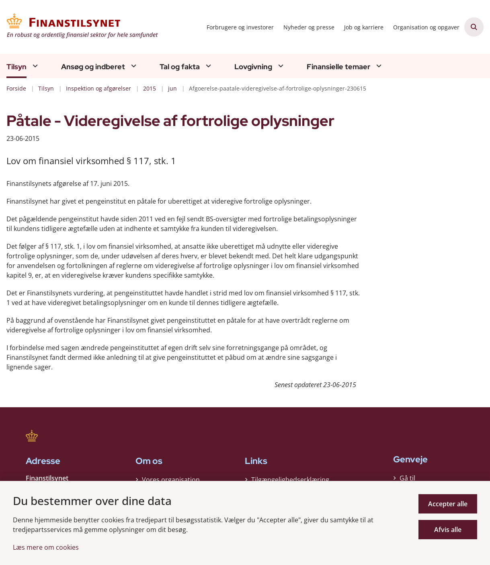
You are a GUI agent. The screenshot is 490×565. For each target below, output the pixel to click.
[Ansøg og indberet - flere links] (132, 66)
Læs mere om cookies (46, 547)
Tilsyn (16, 67)
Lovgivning (253, 67)
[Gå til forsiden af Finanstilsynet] (79, 27)
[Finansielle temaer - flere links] (377, 66)
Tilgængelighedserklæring (290, 477)
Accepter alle (447, 503)
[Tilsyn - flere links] (34, 66)
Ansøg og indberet (93, 67)
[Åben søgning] (474, 27)
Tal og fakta (180, 67)
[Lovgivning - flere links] (279, 66)
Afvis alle (447, 529)
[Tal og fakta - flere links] (207, 66)
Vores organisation (171, 477)
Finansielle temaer (338, 67)
